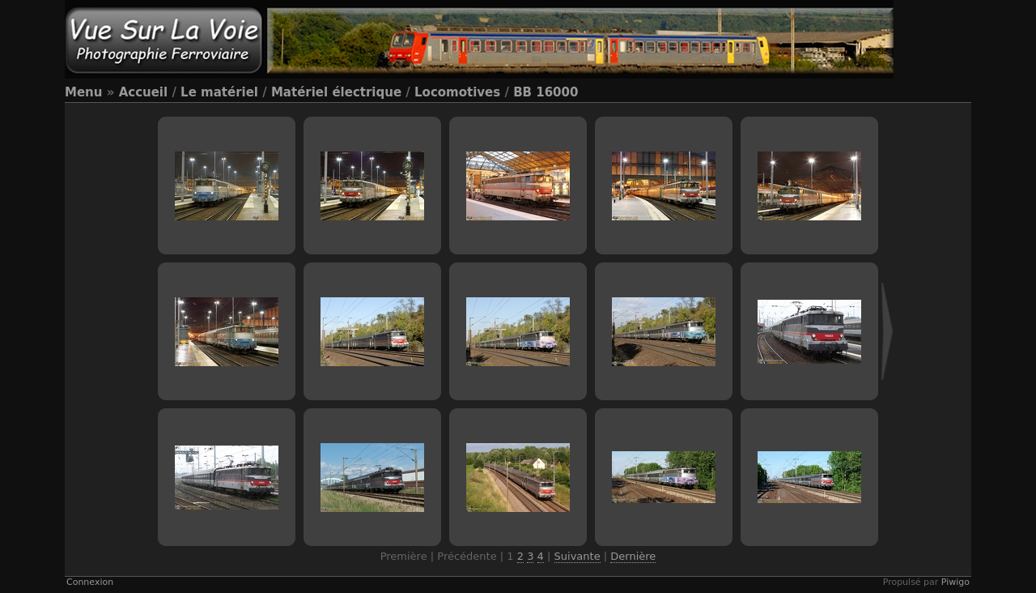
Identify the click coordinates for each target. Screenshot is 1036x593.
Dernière (633, 556)
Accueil (143, 92)
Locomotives (457, 92)
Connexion (89, 582)
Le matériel (219, 92)
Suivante (577, 556)
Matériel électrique (336, 92)
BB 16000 (545, 92)
